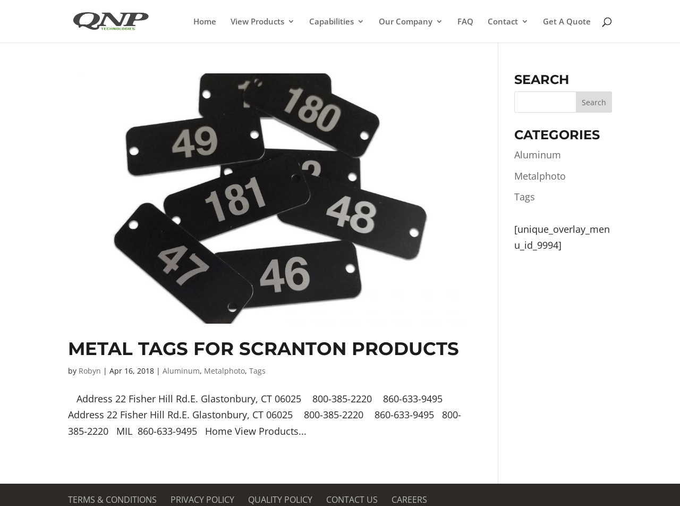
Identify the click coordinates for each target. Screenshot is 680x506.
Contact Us (352, 499)
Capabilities (331, 22)
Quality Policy (280, 499)
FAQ (465, 22)
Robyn (90, 371)
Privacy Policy (202, 499)
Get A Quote (567, 22)
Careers (409, 499)
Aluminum (181, 371)
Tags (257, 371)
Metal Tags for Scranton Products (263, 349)
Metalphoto (224, 371)
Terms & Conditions (112, 499)
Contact (503, 22)
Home (204, 22)
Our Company (405, 22)
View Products (257, 22)
